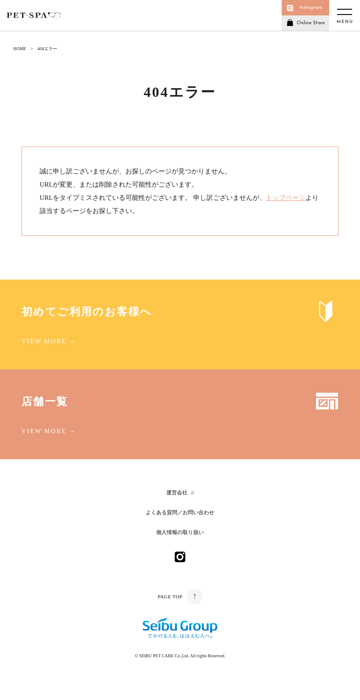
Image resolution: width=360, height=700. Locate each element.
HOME (19, 48)
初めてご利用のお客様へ (87, 311)
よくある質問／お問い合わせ (180, 512)
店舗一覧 (45, 401)
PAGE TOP (170, 596)
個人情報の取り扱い (180, 532)
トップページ (285, 197)
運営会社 (176, 493)
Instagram (310, 7)
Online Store (311, 23)
